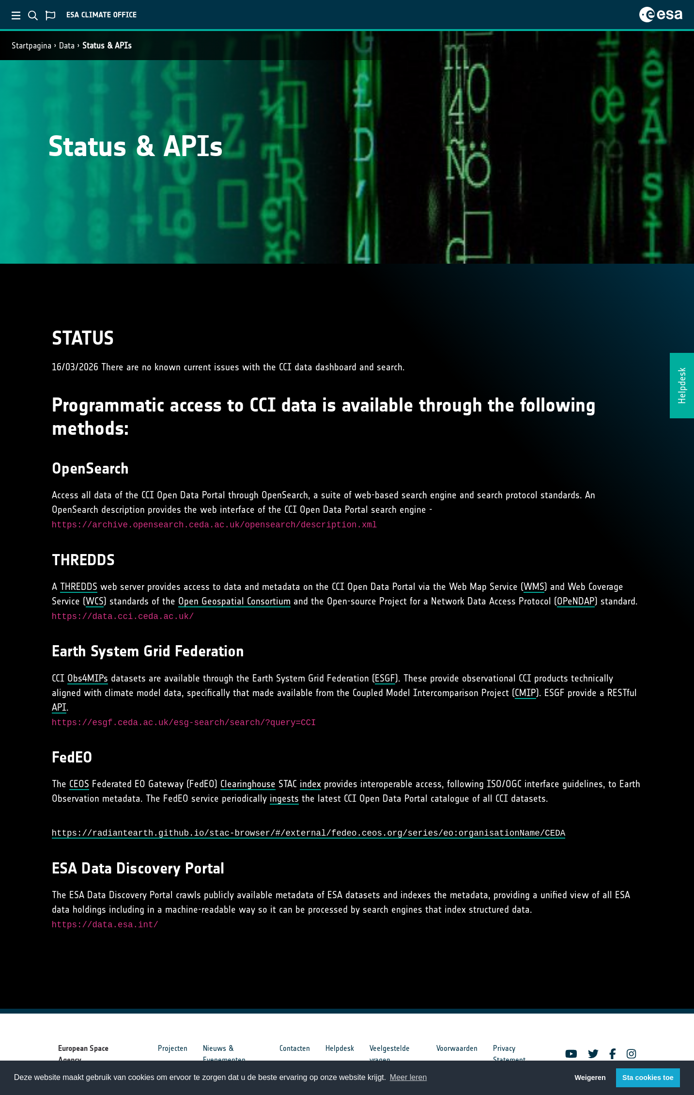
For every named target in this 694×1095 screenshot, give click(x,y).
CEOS (79, 784)
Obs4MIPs (87, 678)
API (59, 707)
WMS (534, 586)
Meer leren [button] (408, 1077)
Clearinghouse (248, 784)
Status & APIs (107, 45)
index (310, 784)
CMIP (525, 692)
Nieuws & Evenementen (224, 1054)
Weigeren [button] (590, 1077)
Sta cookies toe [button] (648, 1077)
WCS (95, 601)
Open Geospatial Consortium (234, 601)
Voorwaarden (457, 1048)
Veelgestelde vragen (390, 1054)
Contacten (294, 1048)
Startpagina (31, 45)
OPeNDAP (576, 601)
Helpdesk (339, 1048)
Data (67, 45)
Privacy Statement (509, 1054)
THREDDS (78, 586)
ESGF (385, 678)
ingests (284, 798)
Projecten (172, 1048)
